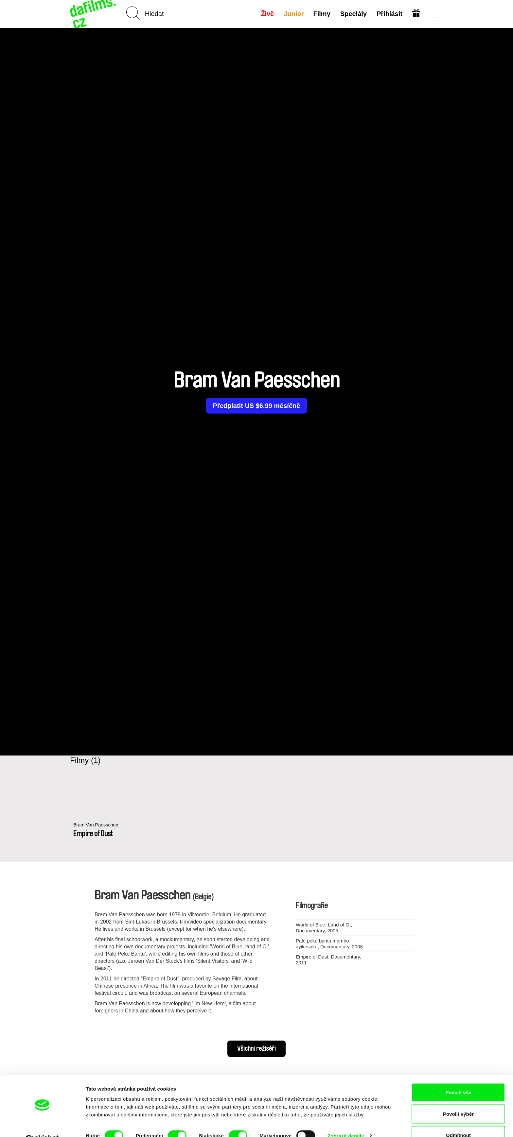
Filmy (321, 13)
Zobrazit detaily (345, 1120)
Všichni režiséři (256, 1048)
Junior (293, 13)
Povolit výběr (458, 1098)
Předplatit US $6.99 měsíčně (256, 405)
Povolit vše (458, 1076)
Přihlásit (389, 13)
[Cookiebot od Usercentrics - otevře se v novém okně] (42, 1124)
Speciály (353, 13)
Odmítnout (458, 1119)
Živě (267, 13)
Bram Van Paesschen (96, 825)
